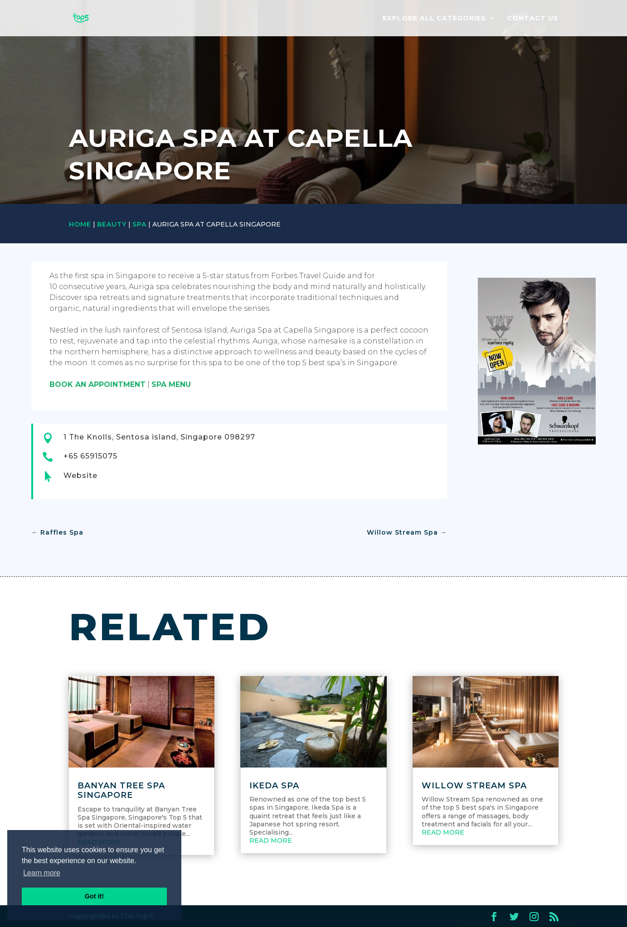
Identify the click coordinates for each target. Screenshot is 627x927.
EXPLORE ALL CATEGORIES (434, 18)
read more (270, 840)
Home (80, 224)
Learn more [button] (41, 873)
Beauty (111, 224)
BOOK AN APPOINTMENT (97, 384)
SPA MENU (171, 384)
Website (80, 475)
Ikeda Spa (274, 786)
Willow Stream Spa (474, 786)
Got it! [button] (94, 896)
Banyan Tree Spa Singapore (121, 791)
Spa (139, 224)
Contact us (533, 18)
